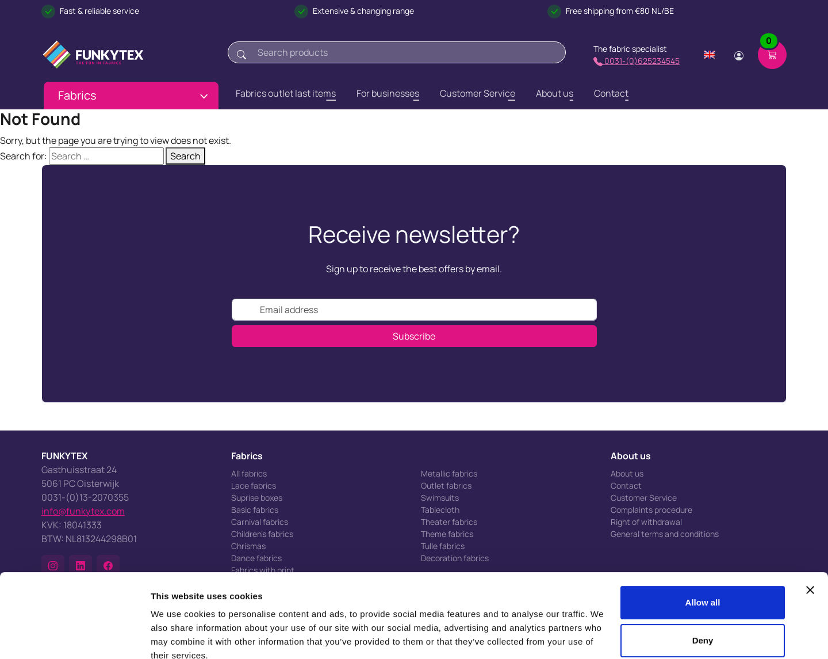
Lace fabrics (253, 485)
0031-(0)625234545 (636, 60)
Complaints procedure (651, 509)
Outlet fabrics (446, 485)
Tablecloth (440, 509)
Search (185, 156)
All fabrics (249, 473)
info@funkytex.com (83, 511)
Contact (626, 485)
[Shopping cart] (772, 54)
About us (627, 473)
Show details (177, 636)
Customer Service (644, 497)
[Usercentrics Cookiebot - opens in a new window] (74, 636)
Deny (703, 589)
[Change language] (709, 54)
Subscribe (414, 336)
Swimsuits (440, 497)
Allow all (702, 552)
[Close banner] (810, 539)
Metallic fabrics (449, 473)
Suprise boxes (256, 497)
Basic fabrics (254, 509)
